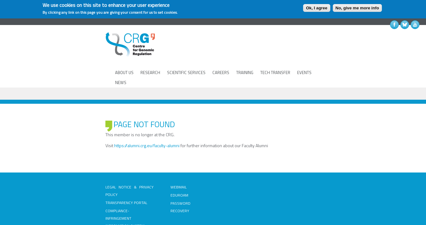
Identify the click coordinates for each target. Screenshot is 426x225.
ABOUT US (123, 53)
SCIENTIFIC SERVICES (185, 53)
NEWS (323, 53)
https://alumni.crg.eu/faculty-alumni (96, 117)
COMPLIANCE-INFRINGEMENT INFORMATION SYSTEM (80, 179)
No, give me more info (357, 8)
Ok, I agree (316, 8)
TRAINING (243, 53)
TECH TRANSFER (274, 53)
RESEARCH (149, 53)
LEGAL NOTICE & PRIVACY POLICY (83, 159)
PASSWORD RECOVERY (165, 175)
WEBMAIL (153, 159)
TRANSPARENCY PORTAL (76, 167)
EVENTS (303, 53)
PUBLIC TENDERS (231, 159)
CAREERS (219, 53)
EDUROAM (154, 167)
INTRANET (225, 167)
